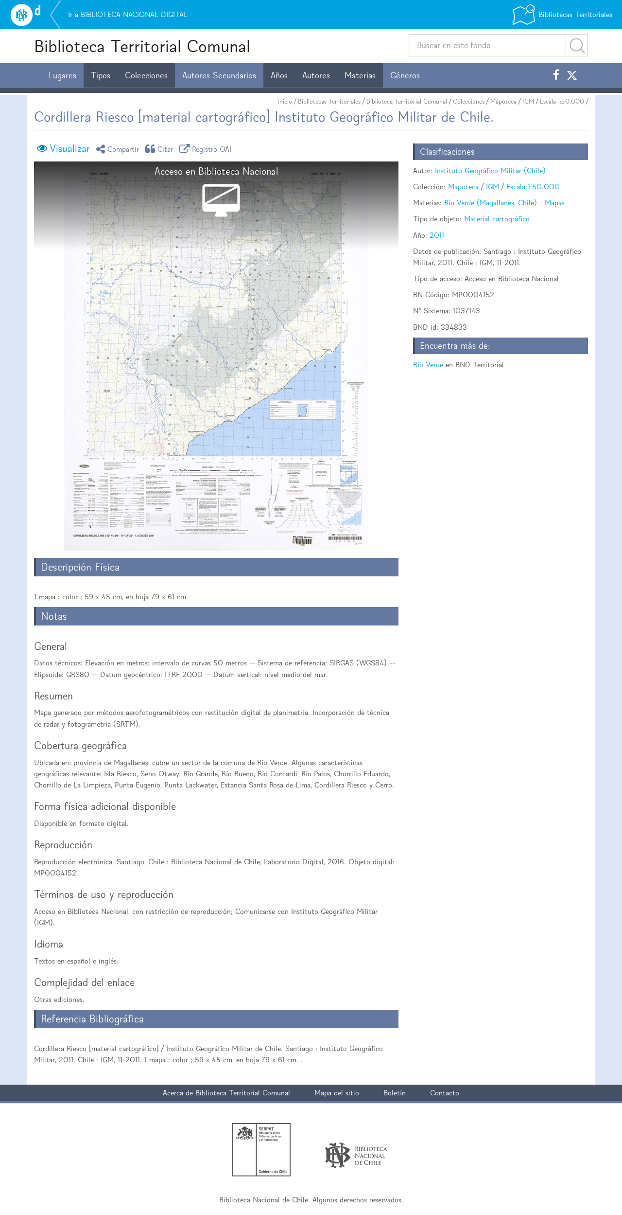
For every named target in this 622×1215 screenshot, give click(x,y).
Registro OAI (207, 148)
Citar (160, 148)
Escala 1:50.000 (562, 101)
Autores (316, 75)
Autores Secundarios (219, 75)
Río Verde (428, 364)
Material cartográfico (497, 218)
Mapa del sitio (336, 1092)
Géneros (405, 75)
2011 (437, 235)
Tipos (100, 75)
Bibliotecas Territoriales (329, 101)
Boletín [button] (394, 1092)
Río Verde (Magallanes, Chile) (490, 202)
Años (279, 75)
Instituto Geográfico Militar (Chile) (490, 170)
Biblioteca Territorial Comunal (142, 46)
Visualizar (70, 148)
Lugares (62, 75)
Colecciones (146, 75)
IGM (528, 101)
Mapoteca (503, 101)
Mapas (555, 202)
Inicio (284, 101)
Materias (360, 75)
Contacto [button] (444, 1092)
